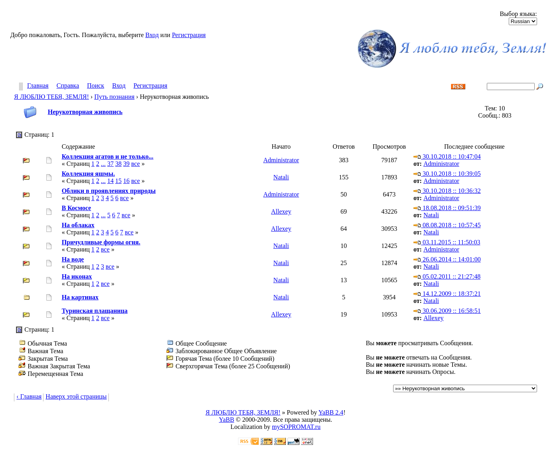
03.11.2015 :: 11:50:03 (446, 242)
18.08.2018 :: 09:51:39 (447, 207)
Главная (38, 85)
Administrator (281, 160)
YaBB (226, 419)
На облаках (78, 225)
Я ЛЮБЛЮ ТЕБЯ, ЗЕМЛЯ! (51, 96)
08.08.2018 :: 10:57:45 (447, 225)
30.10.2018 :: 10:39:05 (447, 173)
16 (126, 180)
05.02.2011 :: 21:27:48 (446, 276)
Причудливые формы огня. (101, 242)
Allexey (281, 211)
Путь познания (114, 96)
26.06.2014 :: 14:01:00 (447, 259)
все (135, 163)
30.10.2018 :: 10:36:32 (447, 190)
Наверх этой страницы (75, 396)
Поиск (95, 85)
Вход (152, 34)
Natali (281, 177)
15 (118, 180)
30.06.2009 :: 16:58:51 (447, 310)
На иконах (77, 276)
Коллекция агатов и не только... (107, 156)
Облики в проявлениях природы (109, 190)
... (103, 163)
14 (110, 180)
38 (118, 163)
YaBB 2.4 (331, 412)
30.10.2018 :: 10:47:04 (447, 156)
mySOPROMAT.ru (296, 426)
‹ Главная (28, 396)
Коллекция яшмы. (88, 173)
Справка (68, 85)
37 (110, 163)
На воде (73, 259)
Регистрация (189, 34)
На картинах (80, 297)
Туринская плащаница (95, 310)
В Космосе (76, 207)
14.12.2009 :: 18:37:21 (447, 293)
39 (126, 163)
